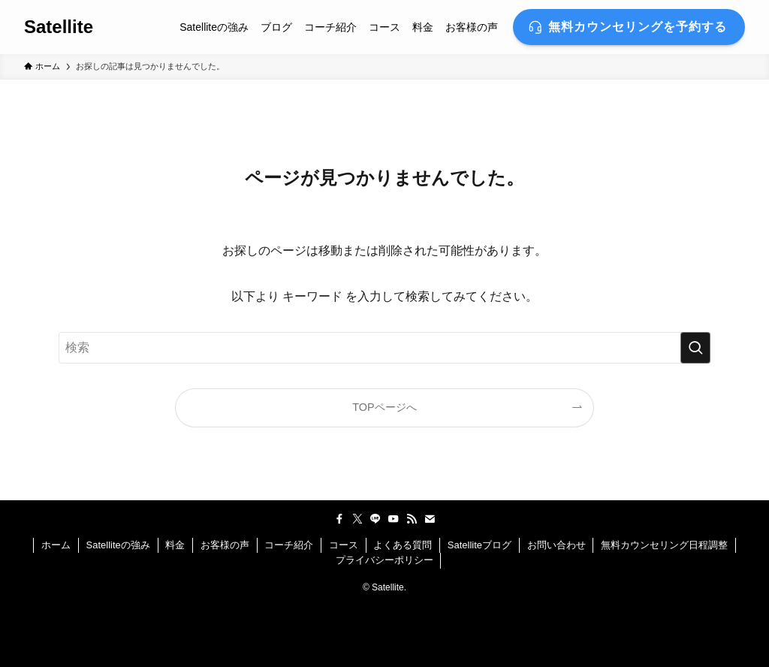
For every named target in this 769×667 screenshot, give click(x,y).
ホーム (56, 545)
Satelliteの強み (118, 545)
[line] (375, 519)
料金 (175, 545)
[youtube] (393, 519)
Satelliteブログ (479, 545)
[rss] (411, 519)
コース (343, 545)
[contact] (429, 519)
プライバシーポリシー (384, 560)
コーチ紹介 (288, 545)
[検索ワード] (384, 348)
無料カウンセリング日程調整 (664, 545)
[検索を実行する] (695, 348)
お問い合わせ (556, 545)
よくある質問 (402, 545)
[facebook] (339, 519)
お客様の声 (225, 545)
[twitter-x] (357, 519)
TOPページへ (384, 407)
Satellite (58, 27)
